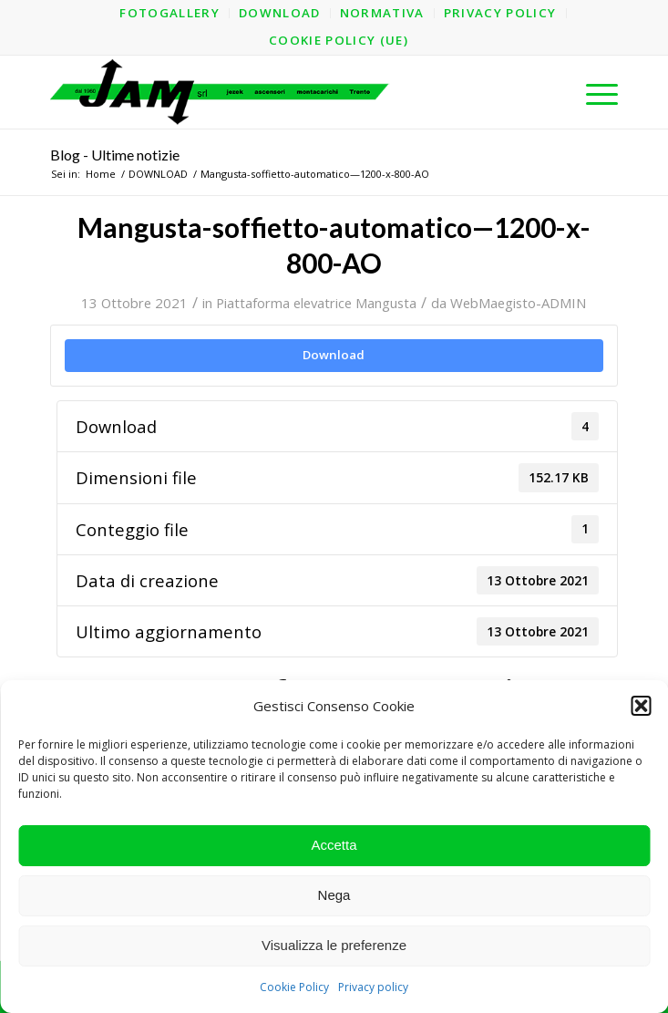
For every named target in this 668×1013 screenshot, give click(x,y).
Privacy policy (373, 987)
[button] (641, 706)
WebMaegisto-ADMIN (518, 303)
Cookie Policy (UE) (338, 40)
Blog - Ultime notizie (115, 154)
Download (334, 354)
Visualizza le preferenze (334, 945)
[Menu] (593, 92)
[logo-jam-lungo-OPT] (277, 92)
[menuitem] (170, 13)
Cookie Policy (294, 987)
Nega (334, 895)
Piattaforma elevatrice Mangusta (316, 303)
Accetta (333, 845)
